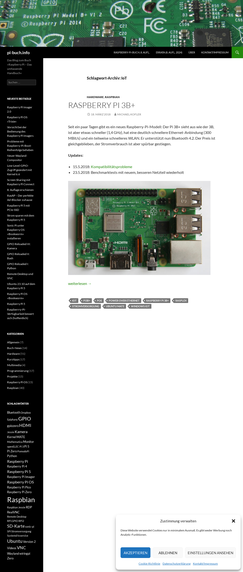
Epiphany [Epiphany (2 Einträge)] (12, 419)
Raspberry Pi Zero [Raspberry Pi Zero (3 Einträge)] (19, 492)
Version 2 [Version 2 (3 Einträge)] (29, 542)
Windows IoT (140, 306)
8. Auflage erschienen (20, 190)
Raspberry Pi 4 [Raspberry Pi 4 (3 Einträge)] (17, 466)
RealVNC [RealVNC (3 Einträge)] (13, 512)
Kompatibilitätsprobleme (111, 166)
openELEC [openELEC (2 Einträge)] (13, 446)
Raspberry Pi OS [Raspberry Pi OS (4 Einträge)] (20, 482)
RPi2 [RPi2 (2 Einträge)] (21, 520)
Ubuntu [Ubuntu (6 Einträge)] (15, 541)
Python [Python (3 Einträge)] (12, 456)
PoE (99, 300)
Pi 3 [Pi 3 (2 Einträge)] (21, 446)
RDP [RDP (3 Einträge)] (29, 507)
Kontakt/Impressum (205, 563)
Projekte (12, 376)
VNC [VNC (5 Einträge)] (21, 547)
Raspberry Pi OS (17, 382)
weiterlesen (80, 283)
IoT (74, 300)
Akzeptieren (135, 553)
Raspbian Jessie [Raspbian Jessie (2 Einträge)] (16, 507)
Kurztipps (13, 359)
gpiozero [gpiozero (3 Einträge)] (13, 426)
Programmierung (17, 371)
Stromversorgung (85, 306)
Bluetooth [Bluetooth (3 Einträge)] (13, 412)
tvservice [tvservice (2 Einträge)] (23, 535)
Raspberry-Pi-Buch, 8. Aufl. (132, 52)
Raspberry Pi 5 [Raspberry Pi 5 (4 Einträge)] (19, 471)
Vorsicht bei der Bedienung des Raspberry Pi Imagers (20, 131)
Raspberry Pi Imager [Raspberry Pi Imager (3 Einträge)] (21, 477)
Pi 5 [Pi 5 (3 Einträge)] (26, 446)
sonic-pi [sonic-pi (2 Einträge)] (29, 526)
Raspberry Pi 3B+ (101, 105)
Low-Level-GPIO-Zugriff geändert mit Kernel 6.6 (19, 170)
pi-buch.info (18, 52)
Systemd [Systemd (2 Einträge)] (12, 535)
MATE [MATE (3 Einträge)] (21, 437)
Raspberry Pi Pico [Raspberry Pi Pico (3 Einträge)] (19, 487)
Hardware (95, 97)
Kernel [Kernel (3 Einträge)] (11, 437)
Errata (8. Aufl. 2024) (169, 52)
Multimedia (14, 365)
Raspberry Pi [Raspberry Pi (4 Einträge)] (17, 461)
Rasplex (181, 300)
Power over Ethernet (124, 300)
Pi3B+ (86, 300)
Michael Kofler (129, 114)
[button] (233, 521)
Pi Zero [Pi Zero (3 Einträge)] (12, 451)
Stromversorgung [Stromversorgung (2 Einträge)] (21, 531)
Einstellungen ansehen (210, 553)
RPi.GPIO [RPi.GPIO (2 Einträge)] (12, 520)
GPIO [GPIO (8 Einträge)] (24, 419)
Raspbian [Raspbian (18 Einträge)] (21, 499)
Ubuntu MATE (115, 306)
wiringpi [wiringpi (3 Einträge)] (24, 553)
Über (191, 52)
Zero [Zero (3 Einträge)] (10, 558)
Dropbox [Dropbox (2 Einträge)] (26, 412)
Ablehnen (168, 553)
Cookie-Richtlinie (149, 563)
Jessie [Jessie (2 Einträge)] (10, 432)
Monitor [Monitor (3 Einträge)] (28, 442)
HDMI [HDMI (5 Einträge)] (25, 425)
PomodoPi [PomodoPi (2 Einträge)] (23, 451)
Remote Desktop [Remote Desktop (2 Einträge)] (16, 516)
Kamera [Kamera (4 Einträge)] (21, 431)
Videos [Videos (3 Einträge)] (11, 548)
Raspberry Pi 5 (16, 304)
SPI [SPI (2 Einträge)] (9, 531)
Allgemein (13, 342)
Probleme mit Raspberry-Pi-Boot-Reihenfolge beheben (20, 146)
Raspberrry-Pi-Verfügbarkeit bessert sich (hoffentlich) (20, 314)
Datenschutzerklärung (177, 563)
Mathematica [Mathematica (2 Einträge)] (15, 441)
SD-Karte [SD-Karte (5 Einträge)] (16, 526)
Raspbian (112, 97)
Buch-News (14, 348)
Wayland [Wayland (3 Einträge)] (13, 553)
